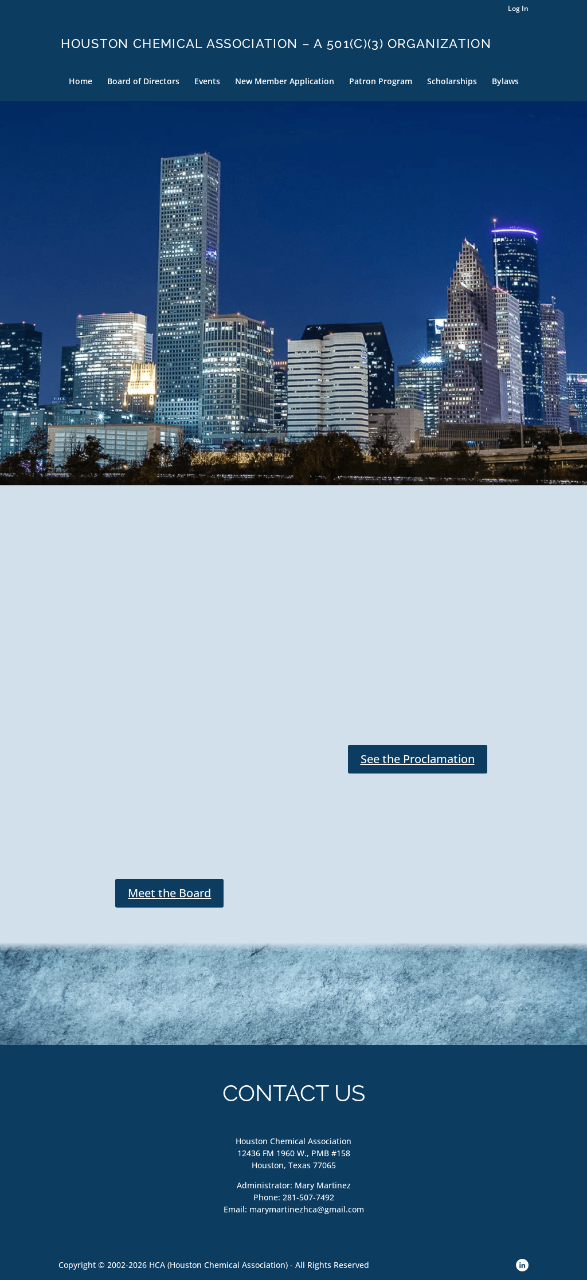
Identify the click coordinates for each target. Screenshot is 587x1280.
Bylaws (505, 82)
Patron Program (380, 82)
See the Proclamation (418, 759)
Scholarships (452, 82)
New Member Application (284, 82)
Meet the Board (169, 893)
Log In (518, 9)
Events (207, 82)
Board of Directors (143, 82)
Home (80, 82)
